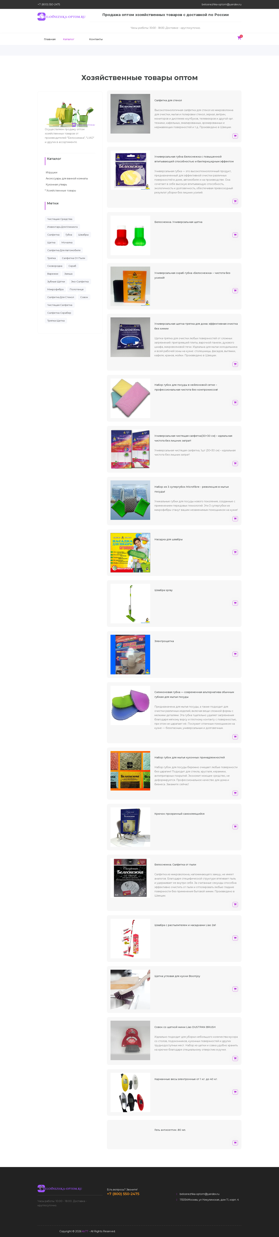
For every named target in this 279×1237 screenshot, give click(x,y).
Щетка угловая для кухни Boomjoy (177, 976)
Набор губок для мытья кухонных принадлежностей (189, 757)
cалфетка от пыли (73, 258)
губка (69, 234)
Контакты (96, 39)
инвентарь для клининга (62, 226)
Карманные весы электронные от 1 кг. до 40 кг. (185, 1079)
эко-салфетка (80, 281)
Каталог (68, 39)
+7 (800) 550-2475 (49, 4)
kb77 (85, 1231)
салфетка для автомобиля (63, 250)
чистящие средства (59, 219)
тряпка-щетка (56, 320)
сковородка (54, 265)
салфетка (53, 234)
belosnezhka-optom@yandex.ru (221, 4)
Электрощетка (164, 641)
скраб (72, 265)
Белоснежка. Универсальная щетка (178, 222)
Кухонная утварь (56, 184)
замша (68, 273)
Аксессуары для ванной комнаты (66, 178)
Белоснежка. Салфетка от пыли (175, 864)
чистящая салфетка (59, 305)
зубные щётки (56, 281)
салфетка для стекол (60, 297)
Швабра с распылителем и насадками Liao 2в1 (185, 925)
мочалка (67, 242)
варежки (52, 273)
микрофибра (55, 289)
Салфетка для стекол (168, 100)
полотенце (77, 289)
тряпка (51, 258)
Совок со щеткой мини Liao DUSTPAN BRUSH (185, 1027)
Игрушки (51, 172)
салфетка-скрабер (59, 312)
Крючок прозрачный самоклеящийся (179, 813)
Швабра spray (163, 590)
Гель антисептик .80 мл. (170, 1130)
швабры (83, 234)
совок (84, 297)
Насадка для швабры (168, 539)
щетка (51, 242)
